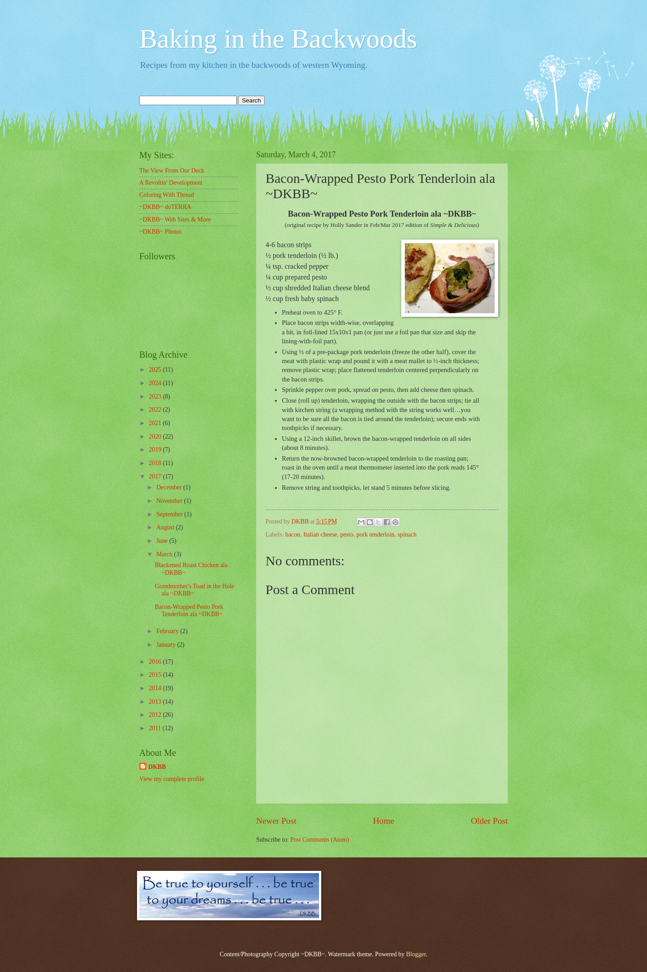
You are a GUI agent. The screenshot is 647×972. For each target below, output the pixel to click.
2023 (156, 396)
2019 (156, 449)
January (166, 644)
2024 (156, 383)
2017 (156, 476)
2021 (156, 423)
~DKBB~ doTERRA (165, 207)
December (169, 487)
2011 (156, 728)
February (168, 631)
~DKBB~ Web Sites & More (175, 219)
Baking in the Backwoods (278, 38)
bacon (292, 534)
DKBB (157, 766)
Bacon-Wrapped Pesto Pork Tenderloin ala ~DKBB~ (189, 611)
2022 (156, 409)
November (170, 500)
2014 (156, 688)
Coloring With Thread (166, 194)
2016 (156, 661)
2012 (156, 714)
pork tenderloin (375, 534)
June (162, 540)
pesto (346, 534)
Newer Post (276, 821)
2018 (156, 463)
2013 (156, 701)
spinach (407, 534)
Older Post (489, 821)
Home (383, 821)
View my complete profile (171, 779)
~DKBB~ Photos (160, 231)
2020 (156, 436)
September (170, 514)
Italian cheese (320, 534)
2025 (156, 369)
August (166, 527)
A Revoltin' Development (170, 182)
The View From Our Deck (171, 170)
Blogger (416, 954)
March (165, 554)
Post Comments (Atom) (319, 839)
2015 (156, 674)
